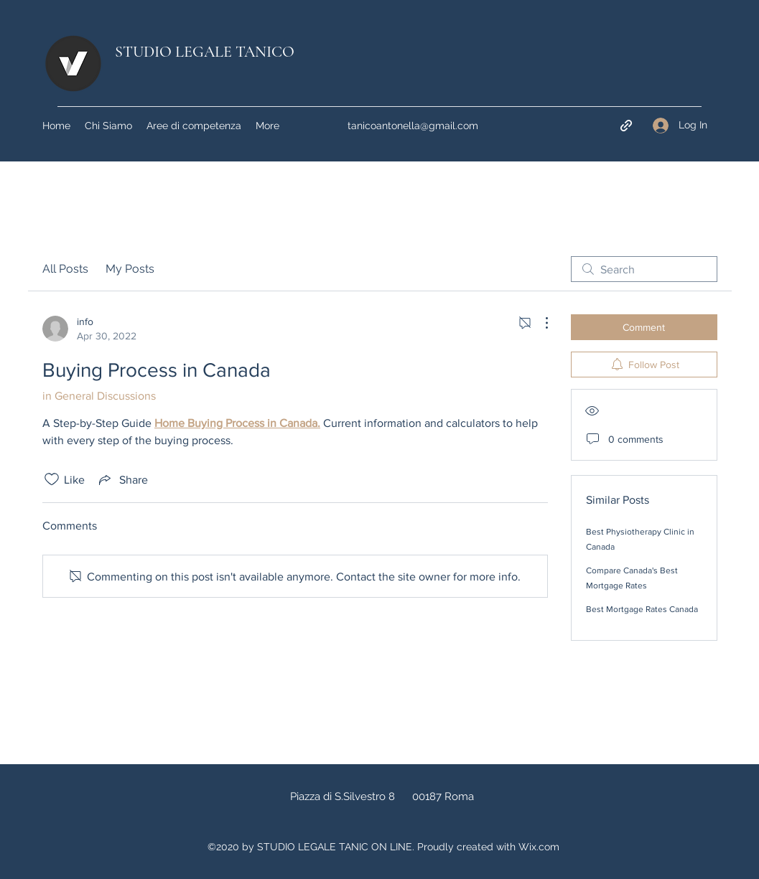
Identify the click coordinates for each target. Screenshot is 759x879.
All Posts (65, 269)
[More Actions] (539, 323)
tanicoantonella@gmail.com (413, 125)
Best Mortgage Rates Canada (642, 609)
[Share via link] (122, 479)
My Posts (130, 269)
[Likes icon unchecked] (51, 479)
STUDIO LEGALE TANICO (204, 51)
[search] (644, 269)
